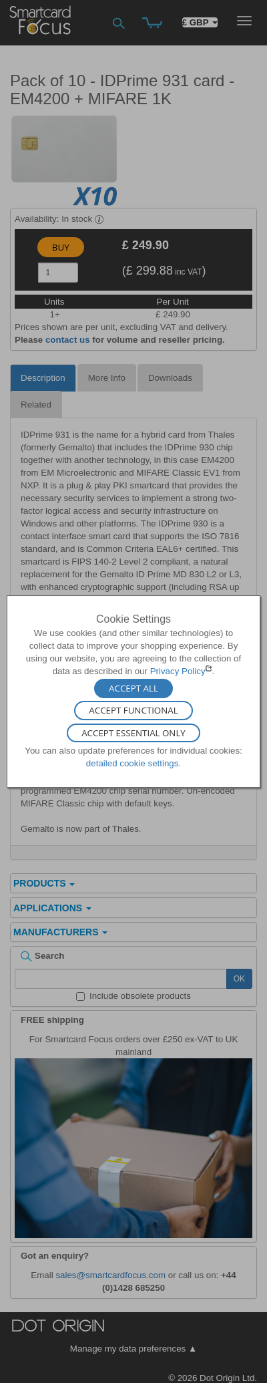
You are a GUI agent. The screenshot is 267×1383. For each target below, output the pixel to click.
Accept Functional (133, 711)
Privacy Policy (178, 671)
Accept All (133, 688)
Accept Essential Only (133, 733)
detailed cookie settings (132, 763)
